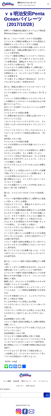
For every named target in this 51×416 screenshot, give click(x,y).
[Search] (47, 395)
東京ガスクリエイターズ (26, 3)
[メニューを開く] (48, 4)
